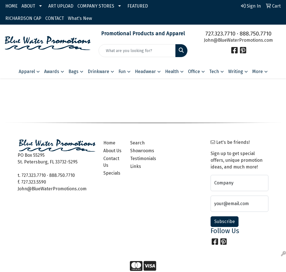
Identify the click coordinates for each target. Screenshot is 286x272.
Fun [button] (122, 71)
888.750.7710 (255, 33)
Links (135, 166)
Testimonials (140, 158)
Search (137, 143)
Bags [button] (73, 71)
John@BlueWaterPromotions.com (238, 40)
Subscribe (224, 221)
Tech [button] (214, 71)
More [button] (257, 71)
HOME (11, 6)
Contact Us (111, 162)
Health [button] (172, 71)
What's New (80, 18)
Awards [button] (51, 71)
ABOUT (28, 6)
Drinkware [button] (98, 71)
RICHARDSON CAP (23, 18)
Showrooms (140, 150)
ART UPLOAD (60, 6)
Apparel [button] (27, 71)
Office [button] (194, 71)
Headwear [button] (145, 71)
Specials (111, 173)
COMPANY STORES (95, 6)
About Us (112, 150)
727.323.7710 (220, 33)
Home (109, 143)
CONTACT (54, 18)
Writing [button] (235, 71)
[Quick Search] (137, 50)
